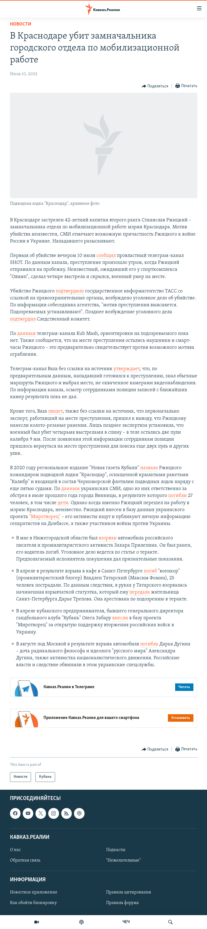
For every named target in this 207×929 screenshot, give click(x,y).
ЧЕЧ (126, 922)
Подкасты (115, 850)
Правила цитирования (128, 892)
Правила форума (122, 903)
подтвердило (70, 291)
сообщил (106, 255)
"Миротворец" (44, 516)
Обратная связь (25, 860)
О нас (15, 850)
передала (139, 592)
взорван (108, 538)
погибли (177, 495)
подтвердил (23, 319)
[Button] (155, 86)
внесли (120, 618)
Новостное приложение (33, 892)
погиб (150, 571)
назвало (149, 468)
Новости (20, 24)
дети (63, 503)
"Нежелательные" (123, 860)
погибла (149, 644)
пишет (55, 411)
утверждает (127, 369)
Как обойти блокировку (33, 903)
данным (26, 333)
